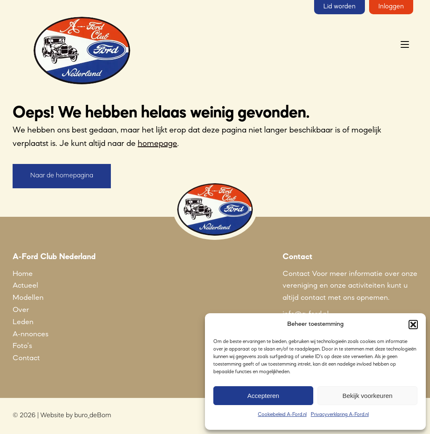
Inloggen (391, 6)
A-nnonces (30, 334)
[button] (413, 324)
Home (23, 274)
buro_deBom (92, 415)
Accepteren (263, 395)
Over (21, 310)
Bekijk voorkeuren (367, 395)
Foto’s (22, 346)
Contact (26, 358)
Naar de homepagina (61, 175)
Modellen (28, 297)
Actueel (25, 285)
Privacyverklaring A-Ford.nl (340, 414)
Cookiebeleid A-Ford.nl (282, 414)
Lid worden (339, 6)
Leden (23, 322)
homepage (157, 144)
